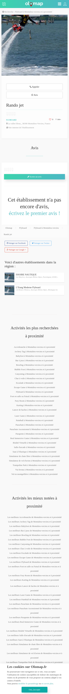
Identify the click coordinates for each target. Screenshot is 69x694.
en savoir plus (47, 683)
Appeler (34, 87)
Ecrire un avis (34, 176)
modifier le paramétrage (28, 683)
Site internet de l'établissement (20, 127)
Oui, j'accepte (34, 689)
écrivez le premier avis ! (34, 213)
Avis (34, 95)
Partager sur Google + (16, 250)
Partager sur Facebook (16, 243)
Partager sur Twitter (40, 243)
